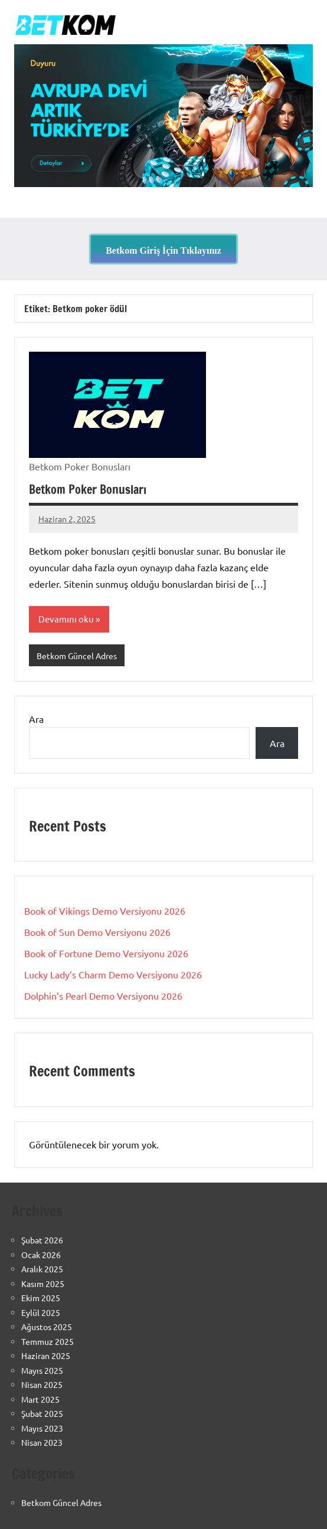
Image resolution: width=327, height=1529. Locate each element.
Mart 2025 (40, 1399)
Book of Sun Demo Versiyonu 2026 (97, 932)
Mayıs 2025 (42, 1370)
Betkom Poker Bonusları (87, 489)
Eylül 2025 (40, 1312)
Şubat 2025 (42, 1413)
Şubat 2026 (42, 1240)
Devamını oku (66, 618)
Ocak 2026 (41, 1254)
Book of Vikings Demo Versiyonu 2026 (104, 910)
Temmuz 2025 (47, 1341)
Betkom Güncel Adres (77, 655)
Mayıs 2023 (42, 1428)
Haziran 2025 (45, 1355)
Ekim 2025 (40, 1297)
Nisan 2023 (42, 1442)
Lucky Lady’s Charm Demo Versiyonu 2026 (113, 974)
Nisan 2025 (42, 1384)
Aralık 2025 (42, 1268)
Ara (36, 719)
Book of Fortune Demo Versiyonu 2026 (106, 953)
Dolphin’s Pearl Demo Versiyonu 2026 (103, 995)
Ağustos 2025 (46, 1326)
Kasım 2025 (42, 1283)
